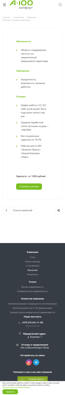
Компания (32, 252)
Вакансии (32, 270)
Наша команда (32, 261)
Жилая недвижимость (32, 287)
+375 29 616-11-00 (32, 322)
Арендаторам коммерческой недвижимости (32, 312)
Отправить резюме (29, 186)
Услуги (32, 281)
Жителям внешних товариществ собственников (32, 304)
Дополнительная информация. (16, 387)
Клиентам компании (32, 298)
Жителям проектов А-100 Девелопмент (32, 308)
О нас (32, 257)
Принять (10, 392)
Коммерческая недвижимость (32, 291)
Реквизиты (32, 274)
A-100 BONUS (32, 266)
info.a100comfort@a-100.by (34, 347)
